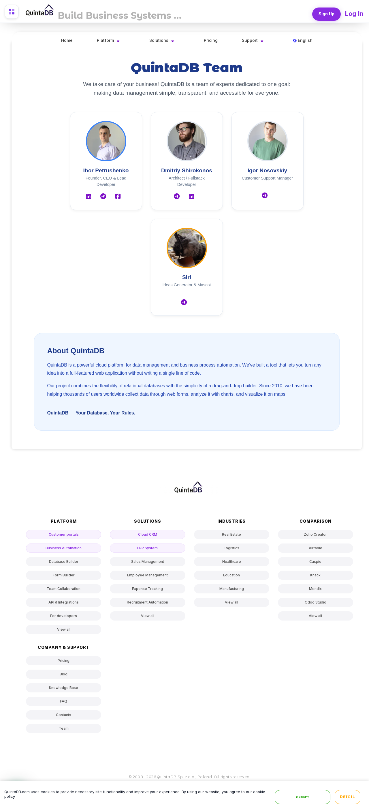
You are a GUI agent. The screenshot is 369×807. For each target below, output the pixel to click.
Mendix (315, 588)
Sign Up (326, 13)
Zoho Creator (315, 534)
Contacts (63, 715)
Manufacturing (231, 588)
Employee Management (147, 575)
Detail (347, 797)
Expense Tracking (147, 588)
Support (250, 40)
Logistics (231, 548)
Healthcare (231, 561)
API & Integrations (63, 602)
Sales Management (147, 561)
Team (64, 728)
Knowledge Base (63, 687)
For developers (63, 616)
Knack (315, 575)
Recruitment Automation (147, 602)
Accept (302, 797)
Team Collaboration (63, 588)
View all (63, 629)
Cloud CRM (147, 534)
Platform (105, 40)
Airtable (315, 548)
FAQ (63, 701)
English (302, 40)
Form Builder (64, 575)
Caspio (315, 561)
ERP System (147, 548)
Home (67, 40)
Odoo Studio (315, 602)
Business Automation (64, 548)
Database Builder (63, 561)
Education (231, 575)
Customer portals (64, 534)
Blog (63, 674)
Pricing (211, 40)
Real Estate (231, 534)
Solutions (158, 40)
